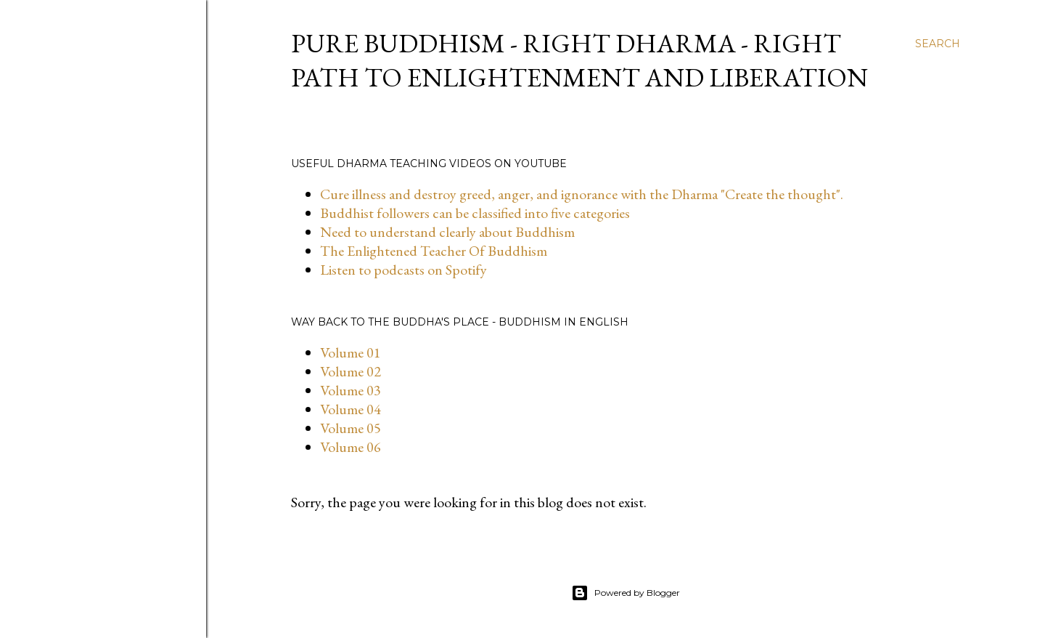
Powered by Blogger (625, 593)
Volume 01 (350, 352)
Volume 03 (350, 390)
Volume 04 (350, 409)
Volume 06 (350, 446)
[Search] (937, 43)
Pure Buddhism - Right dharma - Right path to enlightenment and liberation (579, 60)
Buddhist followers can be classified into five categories (475, 212)
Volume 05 (350, 428)
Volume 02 (350, 371)
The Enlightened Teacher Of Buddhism (433, 250)
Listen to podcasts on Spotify (403, 269)
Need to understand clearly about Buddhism (447, 231)
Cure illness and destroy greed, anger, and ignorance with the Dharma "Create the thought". (581, 194)
